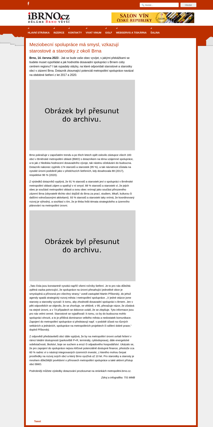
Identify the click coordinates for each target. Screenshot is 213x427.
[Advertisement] (82, 405)
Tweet (37, 421)
